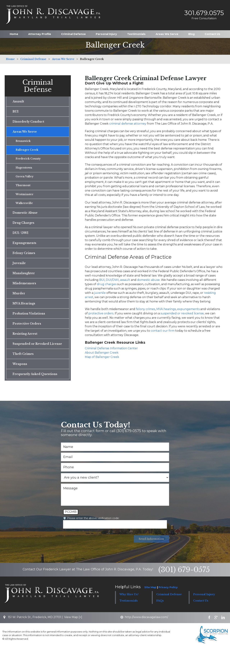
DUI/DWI (112, 280)
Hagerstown (24, 169)
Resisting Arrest (25, 338)
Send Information (151, 544)
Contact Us (212, 31)
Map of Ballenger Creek (102, 357)
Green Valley (24, 178)
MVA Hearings (24, 307)
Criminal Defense (73, 31)
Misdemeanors (24, 287)
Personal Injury (106, 31)
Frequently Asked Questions (35, 379)
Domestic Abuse (25, 215)
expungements (188, 309)
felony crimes (145, 309)
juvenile (100, 293)
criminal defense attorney (127, 123)
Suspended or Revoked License (37, 348)
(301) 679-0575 (184, 575)
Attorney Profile (39, 31)
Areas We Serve (167, 31)
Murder (19, 297)
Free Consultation (203, 17)
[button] (170, 599)
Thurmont (23, 187)
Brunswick (23, 141)
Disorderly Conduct (28, 122)
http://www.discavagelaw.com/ (147, 622)
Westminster (24, 196)
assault (125, 280)
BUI (102, 280)
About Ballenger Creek (101, 352)
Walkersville (24, 205)
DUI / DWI (21, 235)
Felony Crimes (24, 256)
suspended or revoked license (182, 313)
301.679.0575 (203, 11)
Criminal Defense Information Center (111, 348)
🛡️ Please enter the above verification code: (91, 523)
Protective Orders (27, 328)
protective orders (100, 313)
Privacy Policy (168, 592)
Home (14, 31)
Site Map (150, 592)
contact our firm (162, 330)
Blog (191, 31)
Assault (18, 101)
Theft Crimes (23, 358)
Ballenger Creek (27, 150)
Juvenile (19, 266)
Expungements (25, 246)
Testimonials (136, 31)
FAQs (160, 606)
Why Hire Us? (129, 599)
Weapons (20, 369)
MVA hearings (166, 309)
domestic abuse (148, 280)
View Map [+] (73, 622)
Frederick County (28, 160)
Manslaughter (24, 276)
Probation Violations (29, 317)
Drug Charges (24, 225)
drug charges (106, 284)
